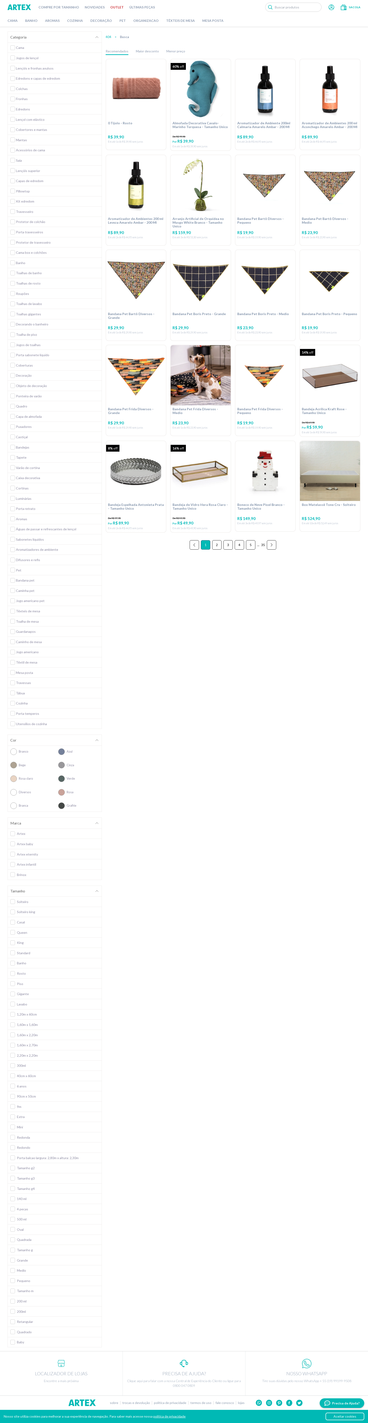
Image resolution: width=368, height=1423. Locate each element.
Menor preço (175, 51)
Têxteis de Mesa (180, 21)
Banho (31, 21)
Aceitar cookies (345, 1416)
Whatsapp (259, 1403)
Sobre (114, 1403)
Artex (19, 7)
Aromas (52, 21)
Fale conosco (224, 1403)
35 (263, 554)
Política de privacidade (170, 1403)
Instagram (269, 1403)
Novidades (95, 7)
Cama (13, 21)
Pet (122, 21)
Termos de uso (200, 1403)
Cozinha (75, 21)
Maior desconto (147, 51)
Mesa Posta (212, 21)
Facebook (289, 1403)
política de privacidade (169, 1416)
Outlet (117, 7)
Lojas (241, 1403)
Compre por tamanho (58, 7)
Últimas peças (142, 7)
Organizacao (146, 21)
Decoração (101, 21)
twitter (299, 1403)
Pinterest (279, 1403)
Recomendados (117, 51)
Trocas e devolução (136, 1403)
